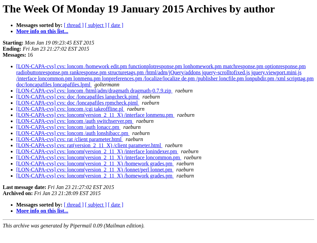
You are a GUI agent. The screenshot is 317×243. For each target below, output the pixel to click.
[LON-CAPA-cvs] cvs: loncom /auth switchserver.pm (74, 121)
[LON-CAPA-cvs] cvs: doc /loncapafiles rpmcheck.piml (77, 103)
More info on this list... (42, 31)
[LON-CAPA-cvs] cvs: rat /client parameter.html (69, 139)
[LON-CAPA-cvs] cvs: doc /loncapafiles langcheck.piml (78, 97)
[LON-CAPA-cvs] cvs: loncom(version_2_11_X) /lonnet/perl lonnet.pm (94, 169)
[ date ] (115, 25)
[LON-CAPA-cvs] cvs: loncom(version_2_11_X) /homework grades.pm (95, 163)
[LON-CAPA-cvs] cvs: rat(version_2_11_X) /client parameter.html (89, 145)
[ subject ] (96, 25)
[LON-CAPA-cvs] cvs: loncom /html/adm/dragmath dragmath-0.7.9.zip (94, 90)
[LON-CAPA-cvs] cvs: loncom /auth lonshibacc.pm (72, 133)
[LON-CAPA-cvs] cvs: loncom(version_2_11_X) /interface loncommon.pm (98, 157)
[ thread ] (74, 25)
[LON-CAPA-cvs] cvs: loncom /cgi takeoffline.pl (70, 109)
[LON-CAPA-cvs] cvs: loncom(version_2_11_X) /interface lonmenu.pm (95, 115)
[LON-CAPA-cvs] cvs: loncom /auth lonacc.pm (68, 127)
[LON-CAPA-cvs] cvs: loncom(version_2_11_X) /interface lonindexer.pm (97, 151)
